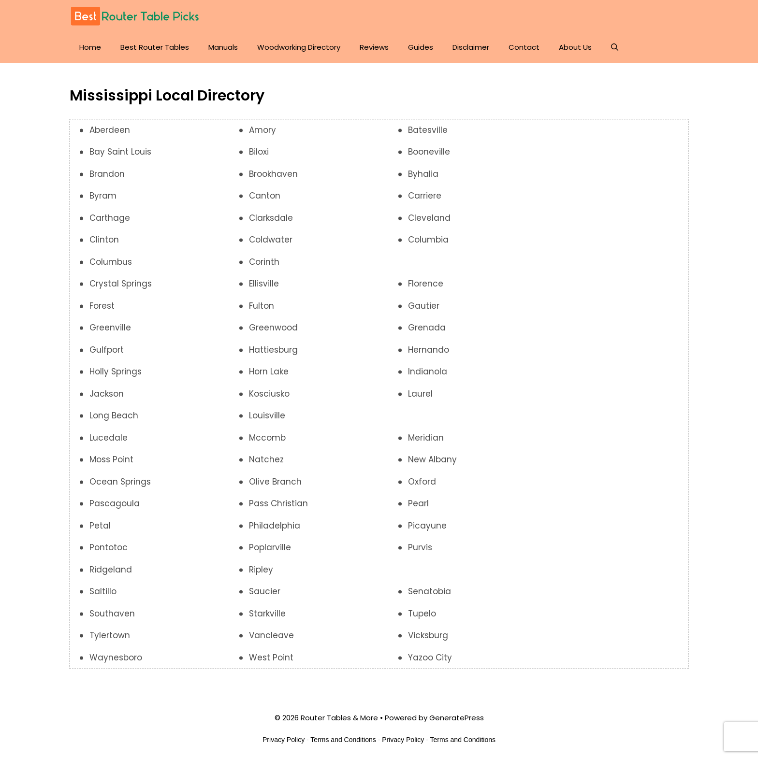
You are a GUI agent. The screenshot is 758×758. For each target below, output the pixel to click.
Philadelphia (274, 525)
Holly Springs (115, 372)
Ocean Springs (120, 481)
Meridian (426, 437)
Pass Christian (278, 504)
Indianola (427, 372)
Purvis (420, 548)
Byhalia (423, 174)
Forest (102, 306)
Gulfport (106, 350)
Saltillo (103, 592)
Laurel (420, 394)
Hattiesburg (273, 350)
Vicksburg (428, 636)
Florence (425, 284)
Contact (524, 47)
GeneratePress (456, 718)
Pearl (418, 504)
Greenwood (273, 328)
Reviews (374, 47)
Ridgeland (110, 569)
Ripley (261, 569)
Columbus (110, 262)
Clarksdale (271, 218)
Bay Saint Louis (120, 152)
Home (90, 47)
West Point (271, 657)
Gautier (423, 306)
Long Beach (113, 416)
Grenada (427, 328)
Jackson (106, 394)
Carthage (109, 218)
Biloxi (259, 152)
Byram (103, 196)
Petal (100, 525)
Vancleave (271, 636)
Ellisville (264, 284)
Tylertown (109, 636)
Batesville (428, 130)
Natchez (266, 460)
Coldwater (270, 240)
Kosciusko (269, 394)
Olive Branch (275, 481)
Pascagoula (114, 504)
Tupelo (422, 613)
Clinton (104, 240)
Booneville (429, 152)
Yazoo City (430, 657)
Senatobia (429, 592)
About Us (575, 47)
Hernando (428, 350)
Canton (264, 196)
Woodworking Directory (298, 47)
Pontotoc (108, 548)
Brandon (107, 174)
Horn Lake (269, 372)
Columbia (428, 240)
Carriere (424, 196)
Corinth (264, 262)
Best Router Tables (154, 47)
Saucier (264, 592)
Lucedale (108, 437)
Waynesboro (115, 657)
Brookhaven (273, 174)
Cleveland (429, 218)
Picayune (427, 525)
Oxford (422, 481)
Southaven (112, 613)
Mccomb (267, 437)
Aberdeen (109, 130)
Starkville (267, 613)
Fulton (261, 306)
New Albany (432, 460)
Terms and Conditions (343, 740)
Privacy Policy (283, 740)
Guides (420, 47)
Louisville (267, 416)
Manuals (223, 47)
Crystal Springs (120, 284)
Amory (262, 130)
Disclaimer (470, 47)
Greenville (110, 328)
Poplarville (270, 548)
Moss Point (111, 460)
